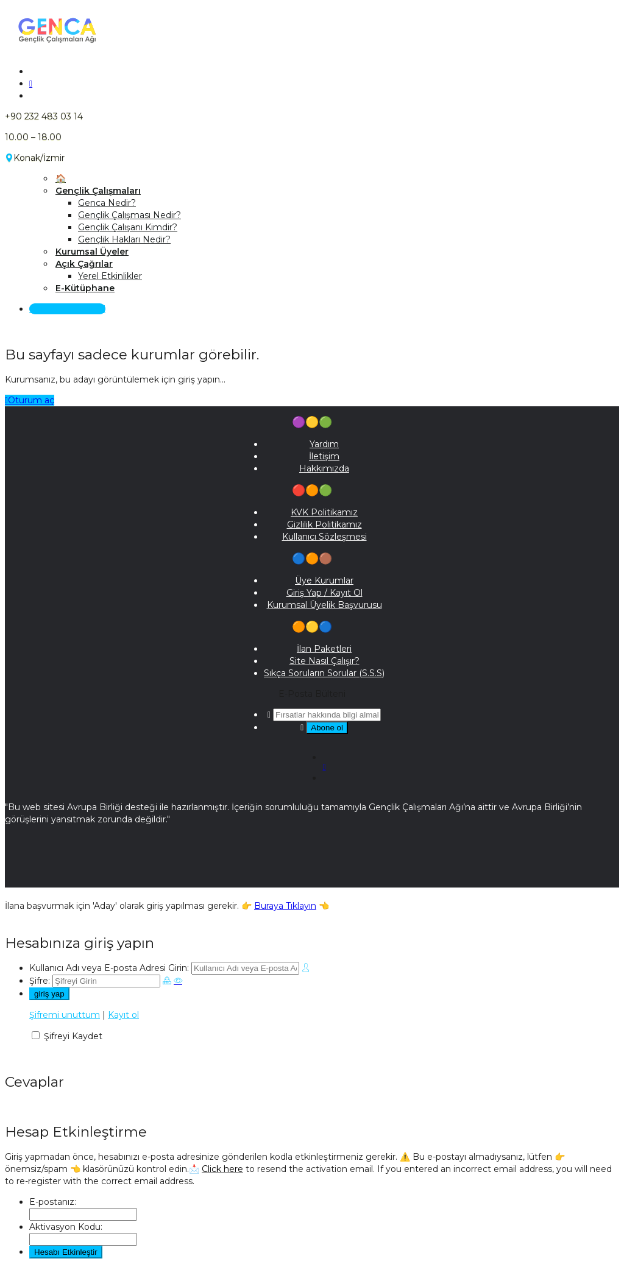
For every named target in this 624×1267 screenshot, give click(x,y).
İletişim (324, 456)
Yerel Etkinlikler (110, 275)
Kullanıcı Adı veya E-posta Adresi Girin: (109, 967)
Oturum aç (29, 400)
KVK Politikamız (324, 512)
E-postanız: (52, 1201)
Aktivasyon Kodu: (65, 1226)
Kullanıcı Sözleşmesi (324, 536)
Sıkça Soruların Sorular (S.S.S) (324, 673)
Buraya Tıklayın (285, 905)
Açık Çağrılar (84, 263)
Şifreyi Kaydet (73, 1036)
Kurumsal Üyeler (92, 251)
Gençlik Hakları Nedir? (124, 239)
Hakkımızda (324, 468)
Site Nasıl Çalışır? (324, 660)
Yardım (324, 444)
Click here (222, 1168)
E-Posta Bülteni (312, 693)
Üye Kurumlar (324, 580)
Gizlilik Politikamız (324, 524)
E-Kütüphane (85, 288)
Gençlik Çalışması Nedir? (129, 215)
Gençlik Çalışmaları (98, 190)
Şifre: (39, 980)
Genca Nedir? (107, 202)
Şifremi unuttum (64, 1014)
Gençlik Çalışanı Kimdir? (127, 227)
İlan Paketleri (324, 648)
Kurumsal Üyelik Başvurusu (324, 604)
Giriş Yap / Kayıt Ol (67, 308)
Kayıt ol (123, 1014)
